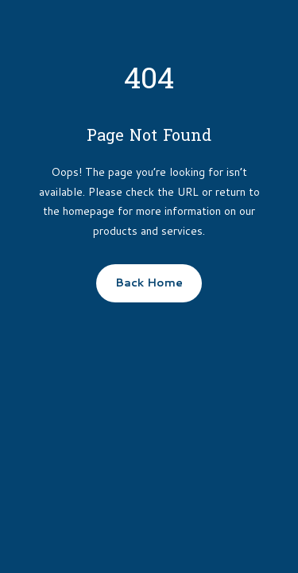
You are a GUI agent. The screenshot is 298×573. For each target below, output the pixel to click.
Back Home (149, 282)
